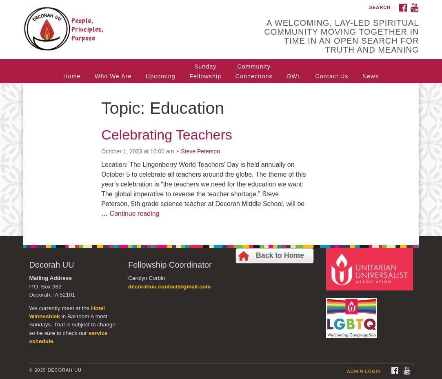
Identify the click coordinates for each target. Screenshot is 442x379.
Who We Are (113, 76)
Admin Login (364, 371)
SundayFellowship (205, 71)
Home (71, 76)
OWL (294, 76)
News (370, 76)
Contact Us (331, 76)
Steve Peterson (200, 151)
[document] (221, 159)
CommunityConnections (254, 71)
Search (380, 7)
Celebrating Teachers (166, 134)
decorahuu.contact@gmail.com (169, 287)
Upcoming (160, 76)
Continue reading (135, 213)
